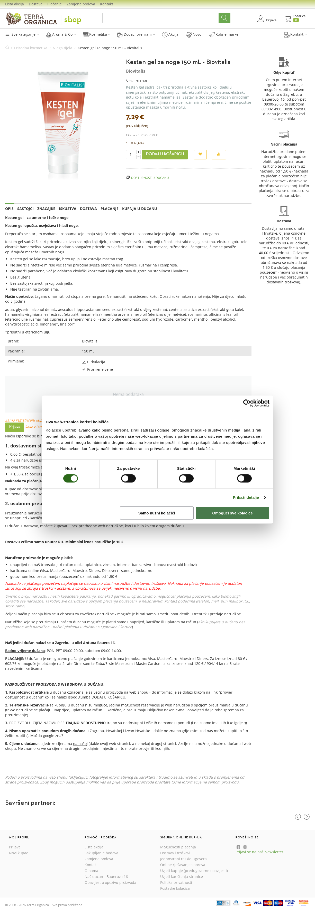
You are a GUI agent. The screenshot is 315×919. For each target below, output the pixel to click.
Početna (7, 48)
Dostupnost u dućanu (150, 178)
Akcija (170, 34)
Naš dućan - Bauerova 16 (106, 876)
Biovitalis (135, 71)
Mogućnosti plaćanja (178, 847)
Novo (193, 34)
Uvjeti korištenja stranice (181, 876)
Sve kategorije (22, 34)
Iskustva (67, 208)
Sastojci (25, 208)
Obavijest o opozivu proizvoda (110, 882)
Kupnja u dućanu (139, 208)
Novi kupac (18, 852)
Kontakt (106, 4)
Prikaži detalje (246, 497)
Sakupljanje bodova (101, 852)
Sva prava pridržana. (67, 905)
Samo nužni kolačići (156, 513)
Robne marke (223, 34)
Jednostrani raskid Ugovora (183, 858)
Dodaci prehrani (136, 34)
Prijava (14, 427)
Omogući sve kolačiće (232, 513)
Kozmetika (96, 34)
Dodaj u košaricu (165, 154)
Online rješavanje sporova (182, 864)
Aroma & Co (61, 34)
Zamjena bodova (81, 4)
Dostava (35, 4)
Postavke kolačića (175, 888)
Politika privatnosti (176, 882)
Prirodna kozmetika (30, 47)
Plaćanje (54, 4)
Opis (9, 208)
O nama (91, 870)
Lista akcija (14, 4)
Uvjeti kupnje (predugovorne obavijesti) (194, 870)
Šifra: (129, 81)
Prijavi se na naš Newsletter (259, 851)
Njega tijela (62, 47)
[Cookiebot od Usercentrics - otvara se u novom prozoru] (246, 403)
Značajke (46, 208)
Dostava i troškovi (175, 852)
